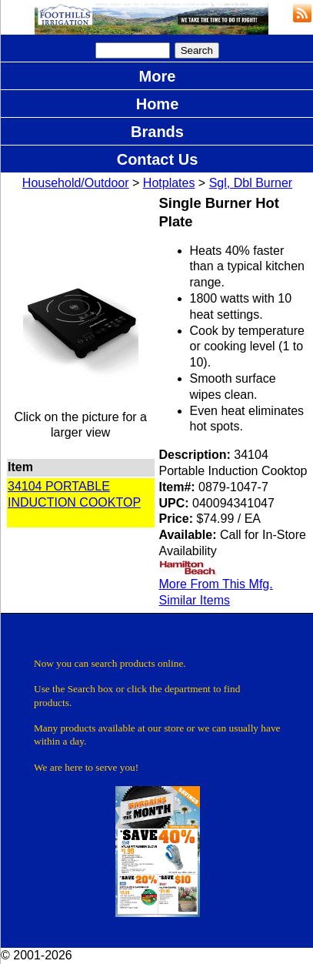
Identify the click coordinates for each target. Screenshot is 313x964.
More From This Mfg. (216, 584)
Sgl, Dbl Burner (251, 182)
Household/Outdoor (75, 182)
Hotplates (169, 182)
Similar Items (194, 600)
